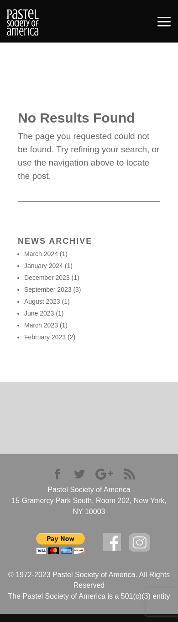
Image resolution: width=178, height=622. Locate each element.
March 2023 (41, 325)
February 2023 (45, 337)
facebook (112, 542)
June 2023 (39, 313)
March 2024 (41, 253)
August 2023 (42, 301)
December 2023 (47, 277)
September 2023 (48, 289)
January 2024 (43, 265)
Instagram (140, 542)
